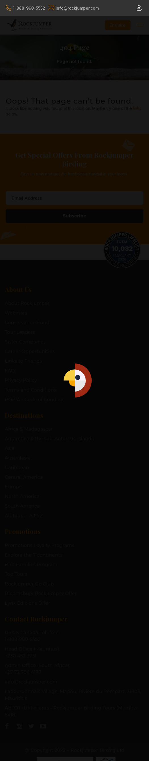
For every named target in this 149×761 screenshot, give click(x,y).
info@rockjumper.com (73, 8)
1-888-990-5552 (25, 8)
